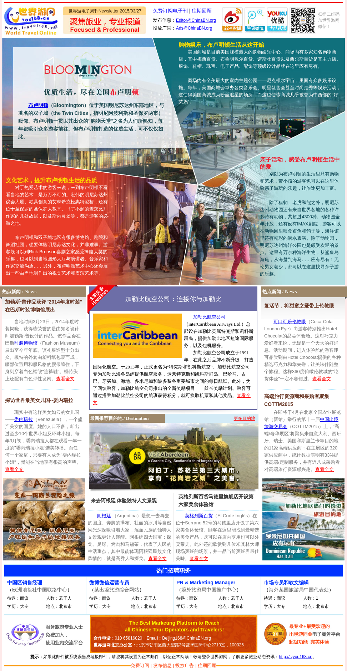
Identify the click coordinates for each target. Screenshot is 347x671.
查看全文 (65, 378)
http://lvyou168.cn (295, 656)
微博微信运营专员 (109, 582)
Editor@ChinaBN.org (196, 20)
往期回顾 (202, 11)
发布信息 (162, 665)
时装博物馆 (25, 343)
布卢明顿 (38, 105)
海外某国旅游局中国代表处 (299, 590)
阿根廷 (104, 515)
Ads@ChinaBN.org (194, 28)
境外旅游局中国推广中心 (208, 590)
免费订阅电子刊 (170, 11)
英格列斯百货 (199, 515)
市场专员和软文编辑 (286, 582)
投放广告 (184, 665)
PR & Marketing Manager (205, 582)
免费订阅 (140, 665)
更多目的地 (244, 418)
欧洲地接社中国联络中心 (39, 590)
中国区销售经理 (24, 582)
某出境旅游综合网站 (116, 590)
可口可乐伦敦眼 (289, 321)
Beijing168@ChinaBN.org (186, 638)
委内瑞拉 (23, 419)
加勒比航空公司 (209, 317)
